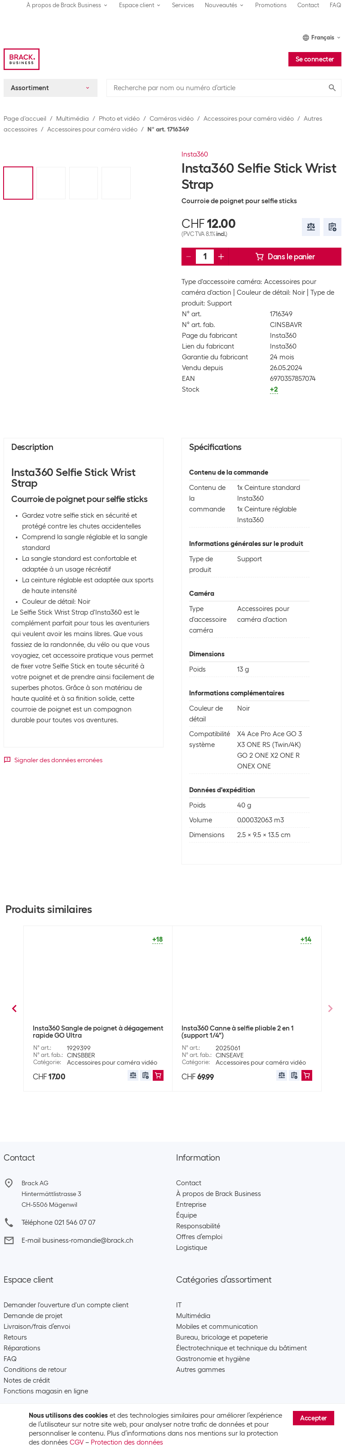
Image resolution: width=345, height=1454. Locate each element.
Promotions (271, 5)
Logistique (191, 1248)
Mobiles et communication (217, 1327)
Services (183, 5)
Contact (308, 5)
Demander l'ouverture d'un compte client (66, 1305)
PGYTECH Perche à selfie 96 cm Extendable (229, 1032)
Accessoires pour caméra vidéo (248, 118)
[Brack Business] (22, 59)
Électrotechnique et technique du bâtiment (241, 1348)
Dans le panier (284, 256)
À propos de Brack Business (218, 1194)
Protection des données (127, 1442)
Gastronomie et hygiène (213, 1359)
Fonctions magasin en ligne (46, 1391)
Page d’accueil (25, 118)
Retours (15, 1337)
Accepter (313, 1418)
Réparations (22, 1348)
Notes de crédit (27, 1380)
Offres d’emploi (199, 1237)
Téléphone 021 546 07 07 (58, 1222)
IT (178, 1305)
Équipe (186, 1215)
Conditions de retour (35, 1370)
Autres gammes (200, 1370)
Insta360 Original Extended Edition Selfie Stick (96, 1032)
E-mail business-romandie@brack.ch (77, 1240)
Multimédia (72, 118)
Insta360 (194, 154)
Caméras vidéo (172, 118)
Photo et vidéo (119, 118)
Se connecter (315, 59)
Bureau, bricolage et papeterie (222, 1337)
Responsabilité (198, 1226)
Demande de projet (33, 1316)
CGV (77, 1442)
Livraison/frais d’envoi (37, 1327)
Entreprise (191, 1205)
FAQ (335, 5)
